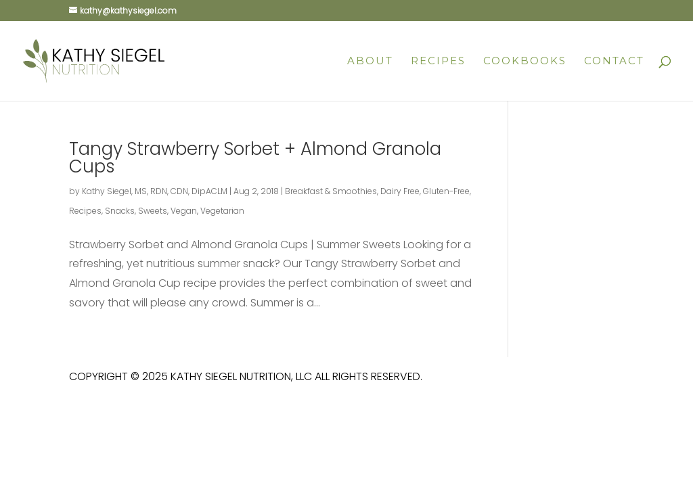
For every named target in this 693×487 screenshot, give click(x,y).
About (370, 61)
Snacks (120, 210)
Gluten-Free (446, 191)
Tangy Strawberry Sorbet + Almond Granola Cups (255, 158)
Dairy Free (400, 191)
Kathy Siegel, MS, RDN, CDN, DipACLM (154, 191)
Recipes (438, 61)
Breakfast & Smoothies (331, 191)
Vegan (184, 210)
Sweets (152, 210)
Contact (614, 61)
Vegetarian (222, 210)
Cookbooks (524, 61)
